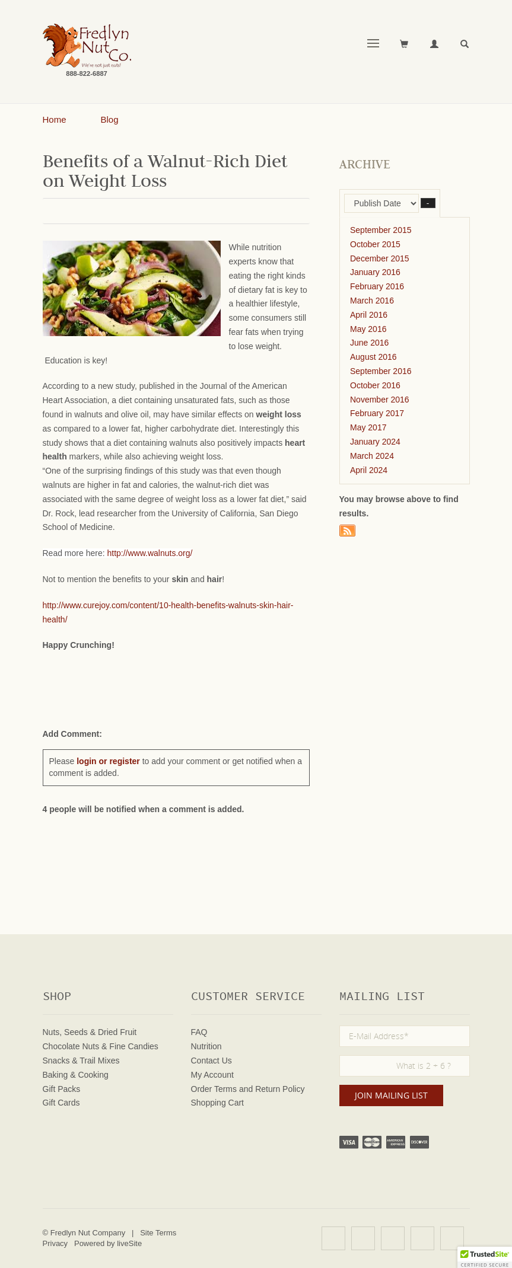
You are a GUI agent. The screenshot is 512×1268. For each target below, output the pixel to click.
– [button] (428, 203)
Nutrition (206, 1046)
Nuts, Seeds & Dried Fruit (90, 1032)
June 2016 (369, 342)
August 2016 (373, 357)
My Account (212, 1074)
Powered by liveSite (108, 1243)
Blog (110, 119)
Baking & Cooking (76, 1074)
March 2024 (372, 456)
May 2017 (368, 427)
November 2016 (379, 399)
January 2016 (375, 272)
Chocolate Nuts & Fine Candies (100, 1046)
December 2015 (379, 258)
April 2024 (368, 470)
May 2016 (368, 329)
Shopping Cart (217, 1102)
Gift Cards (61, 1102)
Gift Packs (62, 1089)
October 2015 (375, 244)
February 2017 (377, 413)
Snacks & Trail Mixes (81, 1060)
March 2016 (372, 300)
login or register (108, 761)
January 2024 (375, 441)
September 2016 (381, 371)
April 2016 (368, 315)
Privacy (55, 1243)
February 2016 (377, 286)
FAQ (199, 1032)
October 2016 (375, 385)
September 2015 (381, 230)
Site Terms (158, 1232)
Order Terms (214, 1089)
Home (54, 119)
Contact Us (211, 1060)
